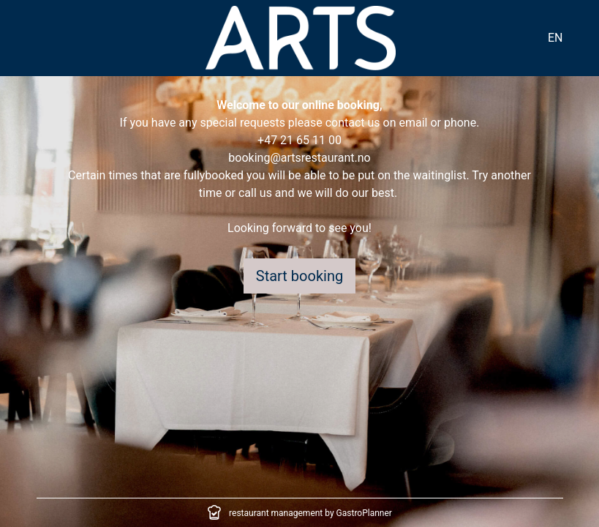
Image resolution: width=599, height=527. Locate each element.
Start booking (299, 276)
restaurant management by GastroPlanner (310, 513)
